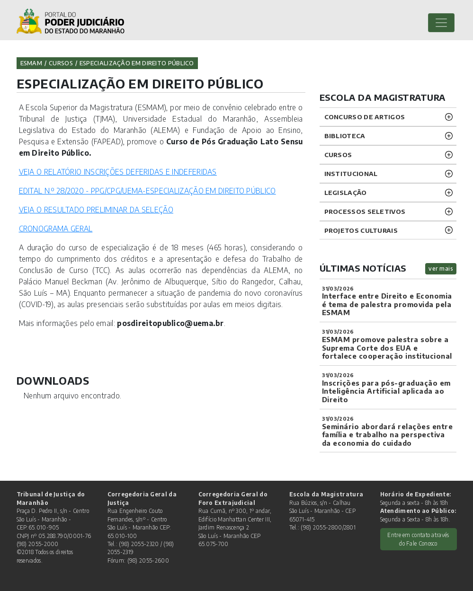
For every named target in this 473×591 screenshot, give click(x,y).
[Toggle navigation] (441, 22)
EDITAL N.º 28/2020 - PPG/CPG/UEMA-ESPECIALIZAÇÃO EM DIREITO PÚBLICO (147, 190)
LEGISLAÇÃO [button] (345, 192)
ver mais (440, 268)
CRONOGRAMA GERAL (56, 228)
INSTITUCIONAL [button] (351, 173)
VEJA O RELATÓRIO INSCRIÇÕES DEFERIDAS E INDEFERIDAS (118, 171)
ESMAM (31, 63)
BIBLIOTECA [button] (345, 136)
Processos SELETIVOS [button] (365, 211)
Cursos (61, 63)
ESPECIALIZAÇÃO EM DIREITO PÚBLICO (137, 63)
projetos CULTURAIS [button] (361, 230)
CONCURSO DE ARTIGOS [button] (364, 117)
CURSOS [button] (338, 154)
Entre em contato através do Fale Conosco (418, 539)
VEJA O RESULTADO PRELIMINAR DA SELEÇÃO (96, 209)
